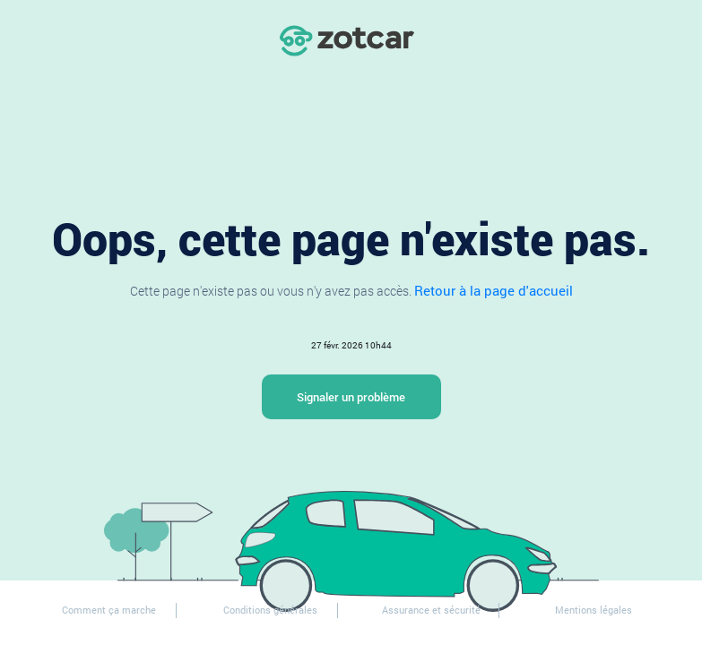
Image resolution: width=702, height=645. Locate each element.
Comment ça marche (109, 609)
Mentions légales (593, 609)
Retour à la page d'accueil (493, 290)
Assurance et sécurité (431, 609)
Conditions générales (270, 609)
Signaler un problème (351, 397)
